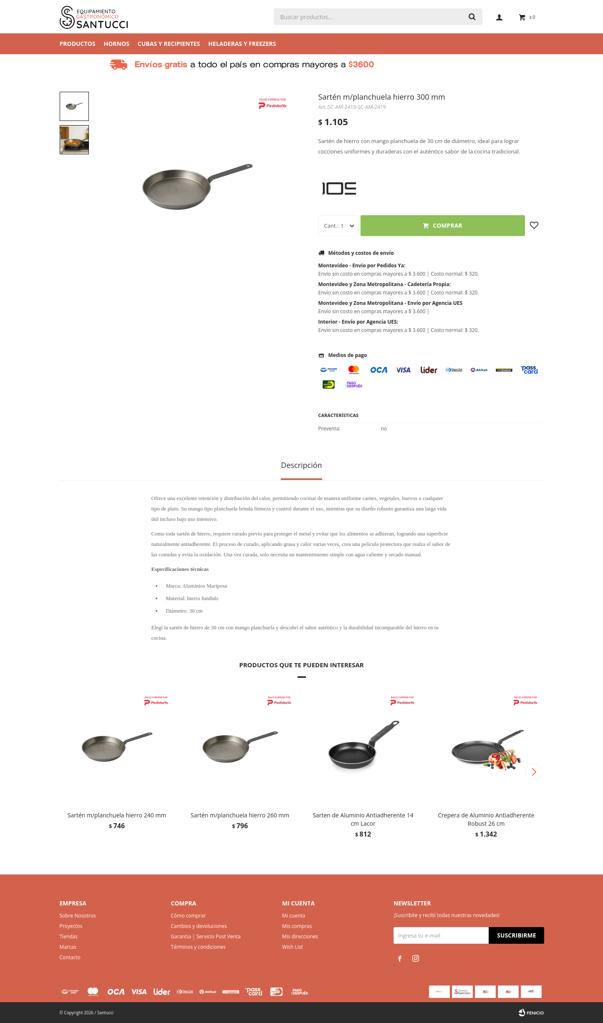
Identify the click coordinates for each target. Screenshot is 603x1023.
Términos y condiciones (198, 946)
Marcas (68, 946)
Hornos (116, 44)
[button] (534, 772)
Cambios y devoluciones (199, 926)
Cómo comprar (188, 915)
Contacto (70, 957)
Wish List (292, 946)
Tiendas (69, 936)
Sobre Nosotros (78, 915)
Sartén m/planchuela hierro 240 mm (117, 815)
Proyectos (71, 926)
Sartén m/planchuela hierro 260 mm (240, 815)
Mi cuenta (293, 915)
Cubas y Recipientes (169, 44)
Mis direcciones (300, 936)
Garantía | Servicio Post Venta (205, 936)
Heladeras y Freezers (242, 44)
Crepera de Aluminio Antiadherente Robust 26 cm (486, 819)
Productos (78, 44)
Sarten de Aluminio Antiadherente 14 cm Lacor (363, 819)
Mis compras (297, 926)
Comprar (447, 225)
